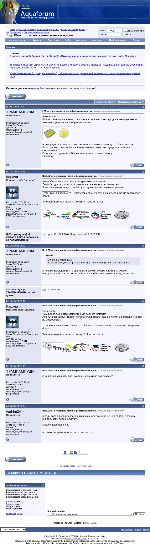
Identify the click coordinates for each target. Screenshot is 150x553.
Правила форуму (14, 513)
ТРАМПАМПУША (20, 112)
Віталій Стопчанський (75, 538)
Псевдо (102, 30)
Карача (12, 177)
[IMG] (8, 506)
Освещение (15, 32)
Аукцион (37, 40)
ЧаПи (67, 40)
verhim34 (13, 412)
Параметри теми (104, 102)
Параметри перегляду (129, 102)
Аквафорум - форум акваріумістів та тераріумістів (34, 29)
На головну (127, 529)
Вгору (146, 529)
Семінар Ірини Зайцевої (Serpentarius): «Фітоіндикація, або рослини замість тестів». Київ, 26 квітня (73, 56)
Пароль (102, 34)
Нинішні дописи (117, 40)
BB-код (9, 502)
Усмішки (10, 504)
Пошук (135, 40)
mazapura (47, 234)
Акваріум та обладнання (73, 29)
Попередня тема (67, 466)
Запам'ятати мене (134, 31)
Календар (97, 40)
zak (44, 289)
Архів (138, 529)
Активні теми (16, 40)
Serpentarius (77, 234)
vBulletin (48, 536)
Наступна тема (84, 466)
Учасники (81, 40)
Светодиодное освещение (36, 32)
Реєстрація (53, 40)
